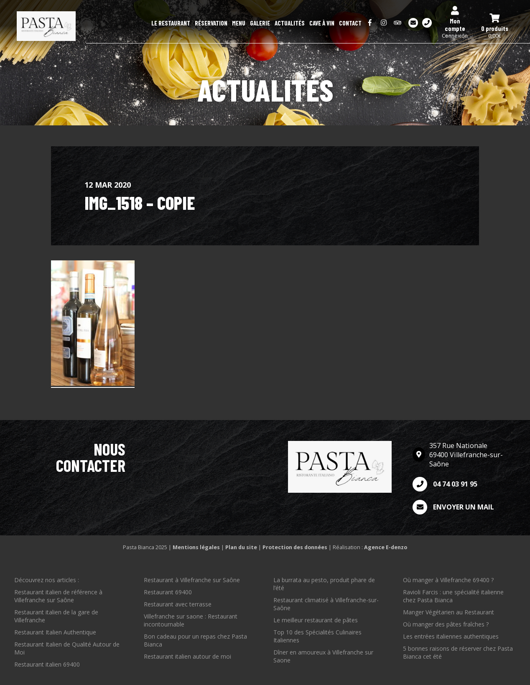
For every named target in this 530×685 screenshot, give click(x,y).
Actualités (290, 23)
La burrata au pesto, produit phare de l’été (324, 584)
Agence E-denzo (385, 547)
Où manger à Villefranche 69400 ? (448, 580)
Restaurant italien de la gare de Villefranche (56, 616)
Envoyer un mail (453, 507)
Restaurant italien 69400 (47, 664)
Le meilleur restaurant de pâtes (315, 620)
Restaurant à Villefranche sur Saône (192, 580)
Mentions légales (196, 547)
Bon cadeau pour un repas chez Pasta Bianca (195, 640)
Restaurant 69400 (168, 592)
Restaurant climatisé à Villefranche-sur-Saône (326, 604)
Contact (350, 23)
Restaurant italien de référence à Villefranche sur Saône (58, 596)
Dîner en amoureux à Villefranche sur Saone (323, 656)
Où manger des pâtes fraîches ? (446, 624)
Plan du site (241, 547)
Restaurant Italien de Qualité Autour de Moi (67, 648)
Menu (238, 23)
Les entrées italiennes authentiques (451, 636)
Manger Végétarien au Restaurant (448, 612)
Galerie (260, 23)
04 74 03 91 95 (445, 484)
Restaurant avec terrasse (177, 604)
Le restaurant (170, 23)
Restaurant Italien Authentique (55, 632)
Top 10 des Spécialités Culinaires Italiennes (317, 636)
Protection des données (294, 547)
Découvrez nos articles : (46, 580)
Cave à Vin (321, 23)
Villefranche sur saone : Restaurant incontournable (190, 620)
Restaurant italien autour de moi (187, 656)
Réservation (211, 23)
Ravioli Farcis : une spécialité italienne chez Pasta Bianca (453, 596)
